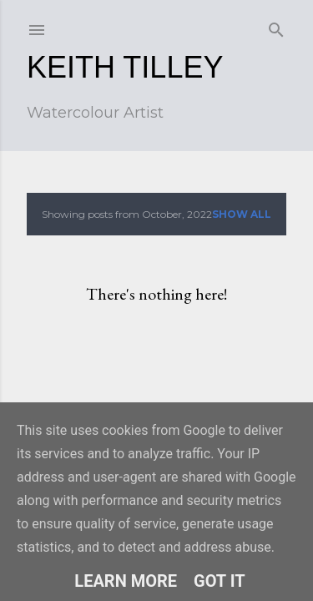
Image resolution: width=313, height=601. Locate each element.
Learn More (125, 581)
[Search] (276, 26)
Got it (219, 581)
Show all (241, 214)
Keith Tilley (125, 67)
